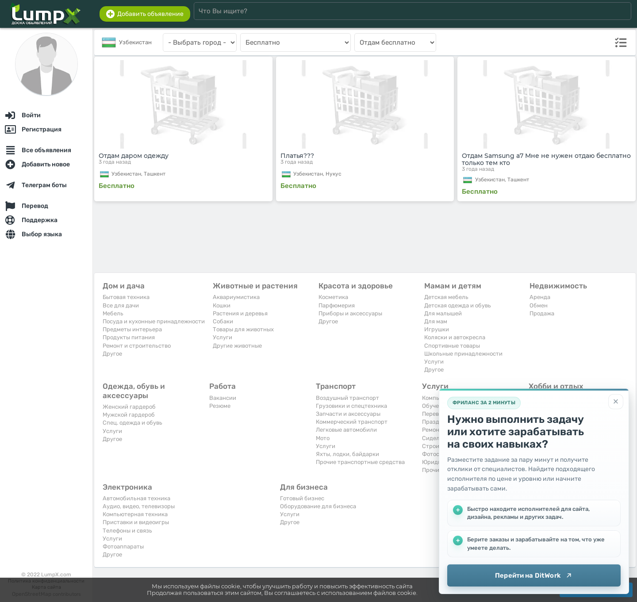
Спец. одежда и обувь (132, 422)
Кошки (221, 305)
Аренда (540, 297)
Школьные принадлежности (463, 353)
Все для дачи (121, 305)
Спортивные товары (452, 345)
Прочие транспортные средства (360, 462)
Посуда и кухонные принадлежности (154, 321)
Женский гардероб (129, 406)
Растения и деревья (240, 313)
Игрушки (436, 329)
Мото (323, 438)
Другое (112, 353)
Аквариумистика (236, 297)
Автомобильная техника (136, 498)
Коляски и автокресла (454, 337)
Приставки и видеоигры (136, 522)
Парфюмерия (336, 305)
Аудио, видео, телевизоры (139, 506)
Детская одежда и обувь (457, 305)
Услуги (222, 337)
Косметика (333, 297)
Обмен (539, 305)
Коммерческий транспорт (352, 421)
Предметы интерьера (132, 329)
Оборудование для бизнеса (318, 506)
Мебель (113, 313)
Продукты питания (129, 337)
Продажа (542, 313)
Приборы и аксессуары (350, 313)
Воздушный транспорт (347, 398)
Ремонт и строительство (137, 345)
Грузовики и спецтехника (351, 406)
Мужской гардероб (129, 414)
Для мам (435, 321)
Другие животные (237, 345)
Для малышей (443, 313)
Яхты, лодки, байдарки (347, 454)
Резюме (219, 406)
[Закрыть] (615, 401)
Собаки (223, 321)
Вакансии (222, 398)
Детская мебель (446, 297)
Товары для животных (243, 329)
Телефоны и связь (127, 530)
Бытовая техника (126, 297)
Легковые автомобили (346, 429)
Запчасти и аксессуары (348, 413)
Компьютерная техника (135, 514)
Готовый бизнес (302, 498)
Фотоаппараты (123, 546)
